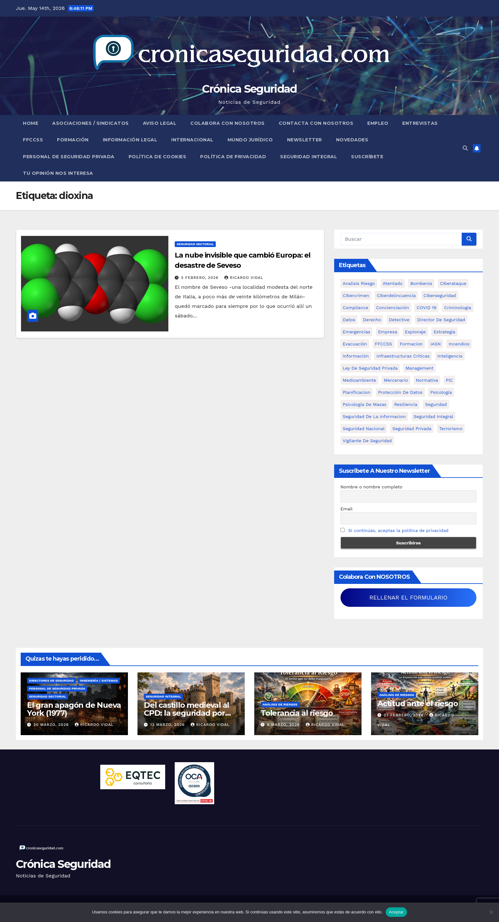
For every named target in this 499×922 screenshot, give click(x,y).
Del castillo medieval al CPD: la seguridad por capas (186, 713)
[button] (465, 148)
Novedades (352, 140)
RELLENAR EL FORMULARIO (408, 597)
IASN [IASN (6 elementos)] (435, 343)
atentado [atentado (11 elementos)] (393, 283)
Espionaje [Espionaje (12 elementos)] (415, 331)
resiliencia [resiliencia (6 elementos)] (406, 404)
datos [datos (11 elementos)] (349, 319)
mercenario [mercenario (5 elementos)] (396, 380)
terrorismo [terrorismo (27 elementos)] (450, 428)
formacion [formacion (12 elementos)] (411, 343)
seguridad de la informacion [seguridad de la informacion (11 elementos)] (374, 416)
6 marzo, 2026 (284, 724)
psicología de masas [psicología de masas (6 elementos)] (365, 404)
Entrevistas (420, 123)
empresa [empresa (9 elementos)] (387, 331)
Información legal (130, 140)
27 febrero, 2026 (404, 715)
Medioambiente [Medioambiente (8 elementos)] (359, 380)
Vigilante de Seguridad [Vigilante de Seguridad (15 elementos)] (367, 440)
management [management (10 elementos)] (419, 368)
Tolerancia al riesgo (297, 713)
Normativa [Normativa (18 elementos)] (427, 380)
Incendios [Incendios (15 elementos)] (458, 343)
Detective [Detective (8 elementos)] (399, 319)
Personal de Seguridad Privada (69, 157)
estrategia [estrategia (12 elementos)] (444, 331)
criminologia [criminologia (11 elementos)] (457, 307)
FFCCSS (33, 140)
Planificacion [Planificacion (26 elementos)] (356, 392)
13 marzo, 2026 (168, 724)
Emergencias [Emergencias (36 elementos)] (356, 331)
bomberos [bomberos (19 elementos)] (421, 283)
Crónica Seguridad (249, 89)
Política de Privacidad (233, 157)
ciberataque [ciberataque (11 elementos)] (453, 283)
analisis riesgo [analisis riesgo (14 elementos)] (359, 283)
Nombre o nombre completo (372, 486)
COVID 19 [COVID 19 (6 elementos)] (426, 307)
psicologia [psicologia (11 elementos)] (441, 392)
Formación (73, 140)
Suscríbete (367, 157)
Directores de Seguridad (51, 680)
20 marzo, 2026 (51, 724)
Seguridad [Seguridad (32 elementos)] (436, 404)
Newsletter (304, 140)
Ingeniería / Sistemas (99, 680)
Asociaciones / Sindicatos (90, 123)
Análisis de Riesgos (280, 704)
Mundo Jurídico (250, 140)
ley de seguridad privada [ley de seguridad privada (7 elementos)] (370, 368)
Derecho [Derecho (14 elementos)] (372, 319)
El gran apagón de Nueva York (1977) (74, 709)
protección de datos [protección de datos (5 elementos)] (400, 392)
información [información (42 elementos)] (356, 355)
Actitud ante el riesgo (417, 703)
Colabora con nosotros (227, 123)
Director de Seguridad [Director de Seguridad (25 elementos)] (441, 319)
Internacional (192, 140)
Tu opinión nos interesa (58, 173)
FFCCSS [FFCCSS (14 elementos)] (383, 343)
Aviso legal (160, 123)
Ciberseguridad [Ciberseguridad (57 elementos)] (440, 295)
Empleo (377, 123)
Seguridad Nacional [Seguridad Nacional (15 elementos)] (364, 428)
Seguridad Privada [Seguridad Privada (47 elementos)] (412, 428)
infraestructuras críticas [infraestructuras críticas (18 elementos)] (403, 355)
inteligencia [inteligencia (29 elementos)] (450, 355)
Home (30, 123)
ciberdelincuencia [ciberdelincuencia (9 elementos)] (396, 295)
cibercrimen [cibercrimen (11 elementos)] (356, 295)
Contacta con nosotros (316, 123)
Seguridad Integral (308, 157)
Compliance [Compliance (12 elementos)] (356, 307)
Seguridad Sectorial (195, 244)
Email (347, 508)
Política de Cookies (157, 157)
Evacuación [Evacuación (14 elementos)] (355, 343)
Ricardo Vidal (243, 277)
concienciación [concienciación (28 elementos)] (392, 307)
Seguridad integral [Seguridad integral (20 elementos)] (433, 416)
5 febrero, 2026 (200, 277)
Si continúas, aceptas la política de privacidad (398, 530)
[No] (491, 912)
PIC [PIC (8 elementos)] (449, 380)
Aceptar (396, 912)
